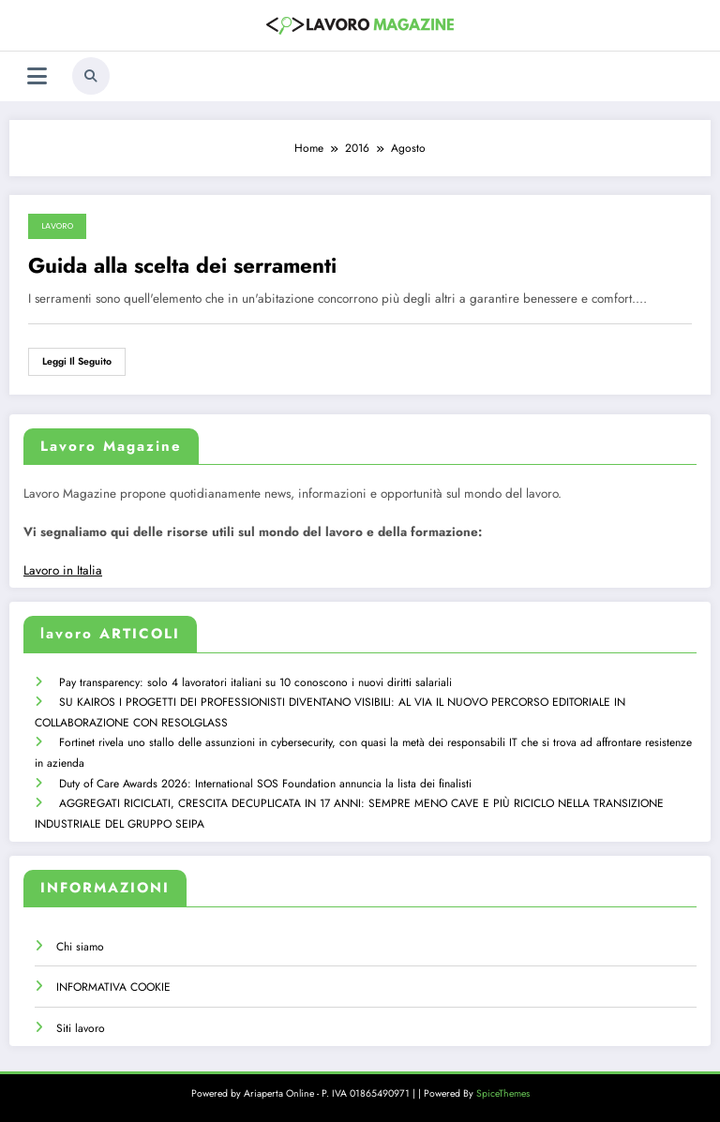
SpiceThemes (503, 1093)
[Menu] (37, 76)
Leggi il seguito (77, 361)
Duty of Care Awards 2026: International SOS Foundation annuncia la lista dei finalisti (265, 783)
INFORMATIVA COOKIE (113, 987)
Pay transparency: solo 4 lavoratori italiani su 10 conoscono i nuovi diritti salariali (255, 682)
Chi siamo (80, 946)
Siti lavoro (80, 1028)
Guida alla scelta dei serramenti (182, 265)
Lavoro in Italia (62, 570)
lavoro (57, 226)
